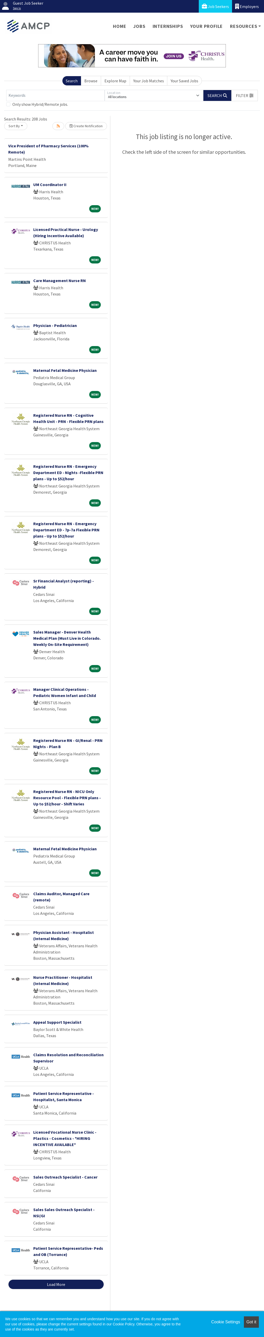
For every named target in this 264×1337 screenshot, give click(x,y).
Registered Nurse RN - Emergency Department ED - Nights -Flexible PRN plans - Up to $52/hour (68, 472)
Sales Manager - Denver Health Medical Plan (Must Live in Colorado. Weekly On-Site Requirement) (67, 638)
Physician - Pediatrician (55, 325)
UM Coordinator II (50, 184)
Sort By (14, 126)
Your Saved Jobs (184, 80)
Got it (251, 1322)
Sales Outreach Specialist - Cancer (65, 1177)
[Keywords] (55, 95)
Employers (247, 6)
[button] (245, 95)
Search (72, 80)
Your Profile (206, 26)
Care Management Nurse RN (59, 280)
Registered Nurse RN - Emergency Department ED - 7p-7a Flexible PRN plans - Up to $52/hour (66, 530)
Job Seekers (215, 6)
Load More (56, 1284)
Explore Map (115, 80)
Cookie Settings (225, 1322)
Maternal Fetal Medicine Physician (65, 370)
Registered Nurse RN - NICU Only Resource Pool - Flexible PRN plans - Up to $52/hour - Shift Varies (67, 797)
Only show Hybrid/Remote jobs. (40, 104)
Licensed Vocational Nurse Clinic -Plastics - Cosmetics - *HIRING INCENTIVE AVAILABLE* (64, 1138)
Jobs (139, 26)
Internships (168, 26)
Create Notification (86, 126)
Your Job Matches (148, 80)
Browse (90, 80)
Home (119, 26)
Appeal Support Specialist (57, 1022)
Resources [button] (243, 26)
